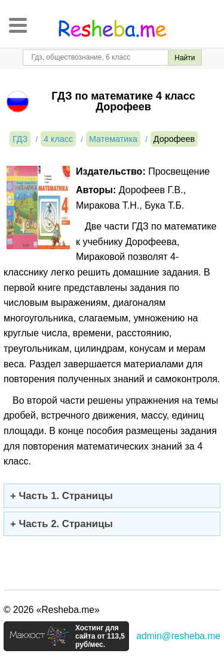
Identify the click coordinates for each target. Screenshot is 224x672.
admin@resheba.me (178, 636)
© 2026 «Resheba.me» (52, 610)
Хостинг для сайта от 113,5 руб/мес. (100, 636)
